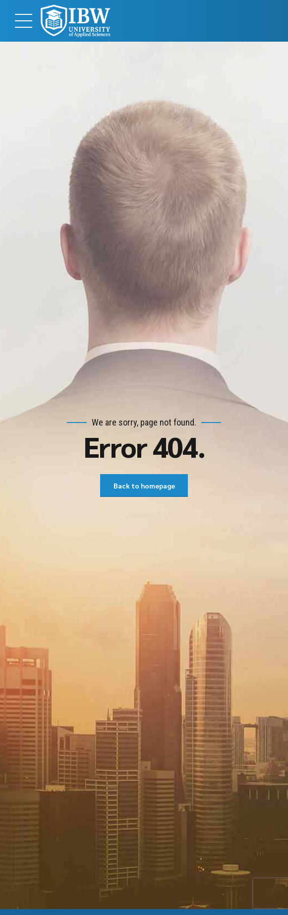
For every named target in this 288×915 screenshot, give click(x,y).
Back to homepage (144, 485)
